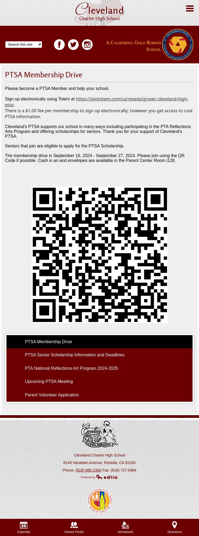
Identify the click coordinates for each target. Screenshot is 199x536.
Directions (175, 527)
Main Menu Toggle (190, 8)
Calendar (23, 527)
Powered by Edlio (99, 476)
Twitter (73, 45)
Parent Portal (74, 527)
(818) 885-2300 (88, 470)
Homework (125, 527)
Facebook (59, 45)
